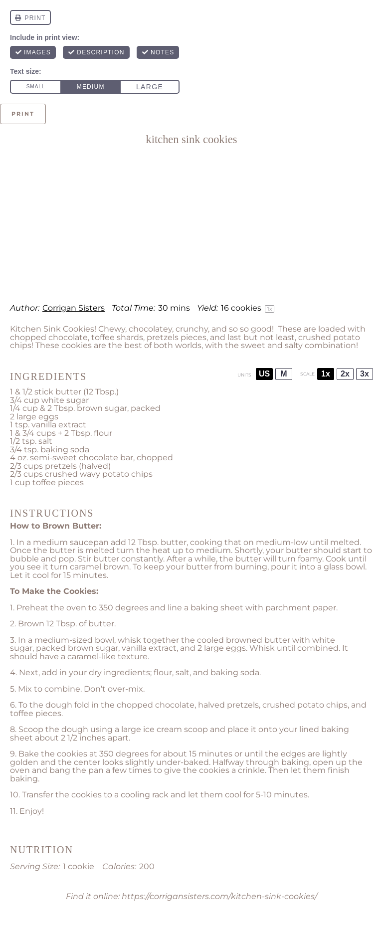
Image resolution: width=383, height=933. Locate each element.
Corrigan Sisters (73, 308)
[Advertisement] (191, 224)
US (264, 374)
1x (325, 374)
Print (22, 113)
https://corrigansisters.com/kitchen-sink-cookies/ (219, 896)
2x (345, 374)
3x (364, 374)
